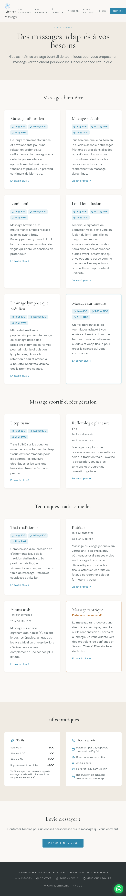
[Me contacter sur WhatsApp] (118, 888)
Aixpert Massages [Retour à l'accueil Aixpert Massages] (11, 11)
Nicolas (73, 11)
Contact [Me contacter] (44, 878)
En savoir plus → (19, 180)
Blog (102, 11)
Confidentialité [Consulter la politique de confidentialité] (56, 885)
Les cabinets (41, 11)
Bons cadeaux (89, 11)
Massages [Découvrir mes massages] (23, 878)
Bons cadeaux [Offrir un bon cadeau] (67, 878)
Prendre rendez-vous (63, 843)
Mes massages (24, 11)
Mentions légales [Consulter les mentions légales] (97, 878)
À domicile (58, 11)
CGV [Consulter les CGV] (78, 885)
